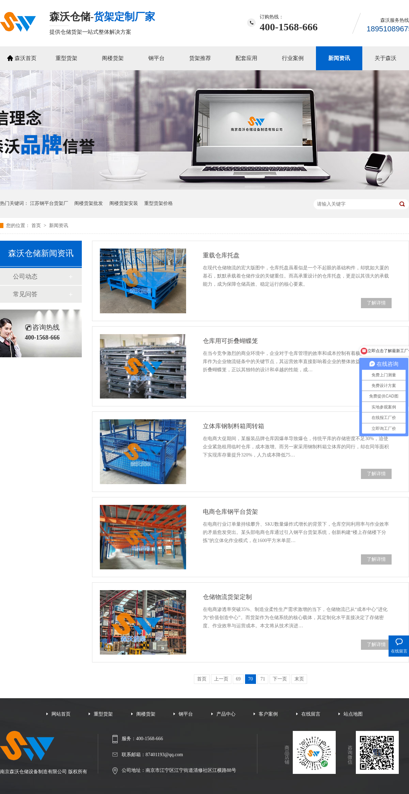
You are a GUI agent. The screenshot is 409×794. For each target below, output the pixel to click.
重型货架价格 (158, 203)
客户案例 (268, 714)
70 (250, 678)
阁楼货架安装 (123, 203)
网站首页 (61, 714)
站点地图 (353, 714)
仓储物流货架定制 (227, 597)
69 (238, 678)
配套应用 (246, 58)
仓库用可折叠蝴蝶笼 (230, 341)
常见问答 (25, 294)
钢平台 (156, 58)
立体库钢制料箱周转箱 (233, 426)
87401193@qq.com (164, 754)
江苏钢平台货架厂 (49, 203)
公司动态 (25, 276)
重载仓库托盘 (221, 255)
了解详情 (376, 302)
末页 (299, 678)
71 (262, 678)
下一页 (280, 678)
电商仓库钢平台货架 (230, 511)
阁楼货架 (113, 58)
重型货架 (66, 58)
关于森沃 (385, 58)
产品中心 (226, 714)
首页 (36, 225)
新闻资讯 (339, 58)
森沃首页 (25, 58)
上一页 (221, 678)
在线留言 (310, 714)
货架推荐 (200, 58)
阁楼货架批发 (88, 203)
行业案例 (293, 58)
